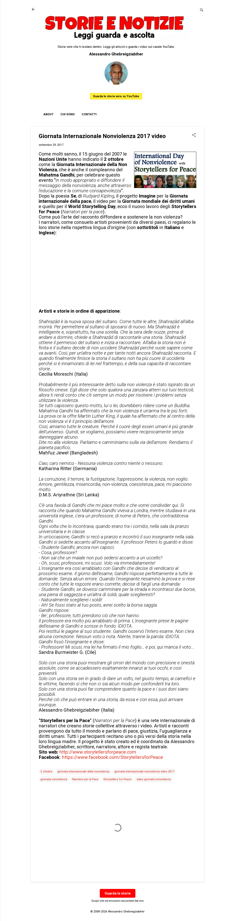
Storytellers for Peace (117, 779)
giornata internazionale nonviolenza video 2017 (144, 771)
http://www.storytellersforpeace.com (97, 752)
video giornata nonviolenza (154, 779)
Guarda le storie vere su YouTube (116, 96)
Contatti (89, 114)
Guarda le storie (118, 893)
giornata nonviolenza (53, 779)
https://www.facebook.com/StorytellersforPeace (112, 757)
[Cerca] (201, 11)
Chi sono (68, 114)
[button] (194, 135)
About (48, 114)
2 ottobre (46, 771)
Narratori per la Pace (85, 779)
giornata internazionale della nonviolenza (83, 771)
